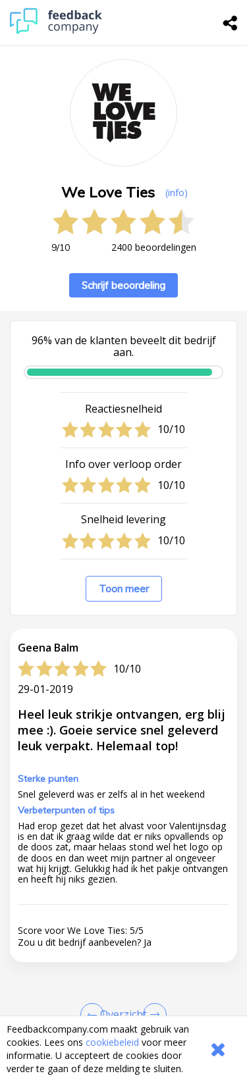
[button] (123, 736)
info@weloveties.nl (96, 947)
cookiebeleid (112, 1042)
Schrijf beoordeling (123, 285)
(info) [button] (176, 192)
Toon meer (124, 588)
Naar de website (63, 985)
